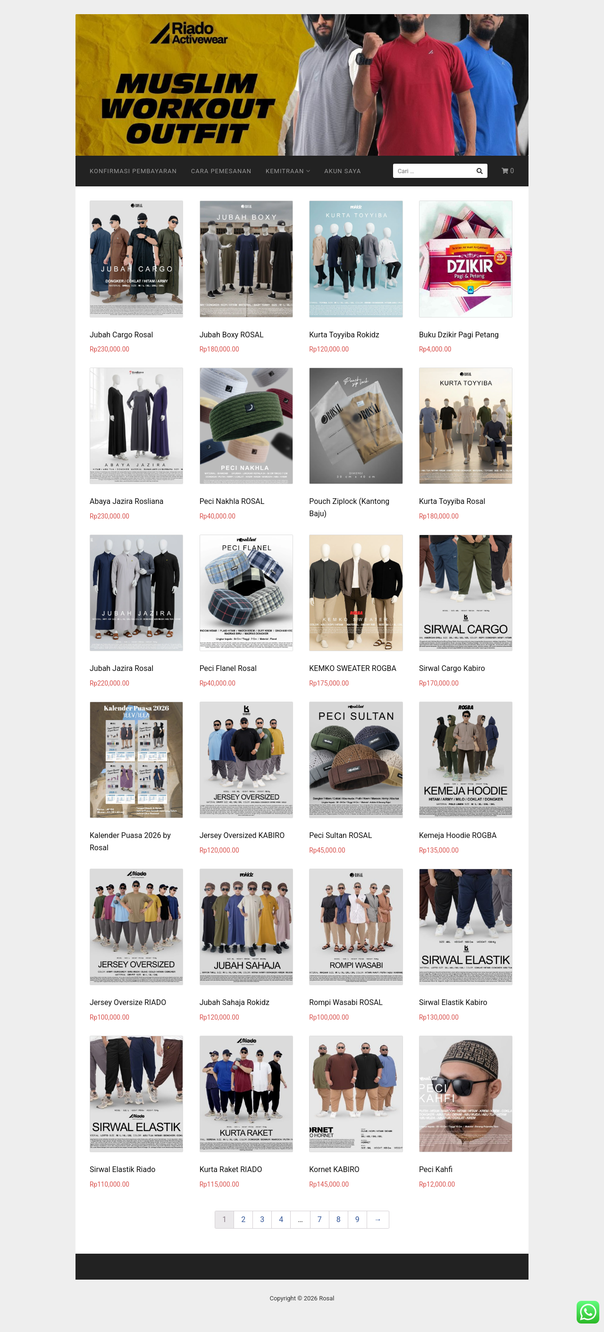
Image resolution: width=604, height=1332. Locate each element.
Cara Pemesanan (221, 171)
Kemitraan (288, 171)
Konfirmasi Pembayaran (133, 171)
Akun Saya (342, 171)
